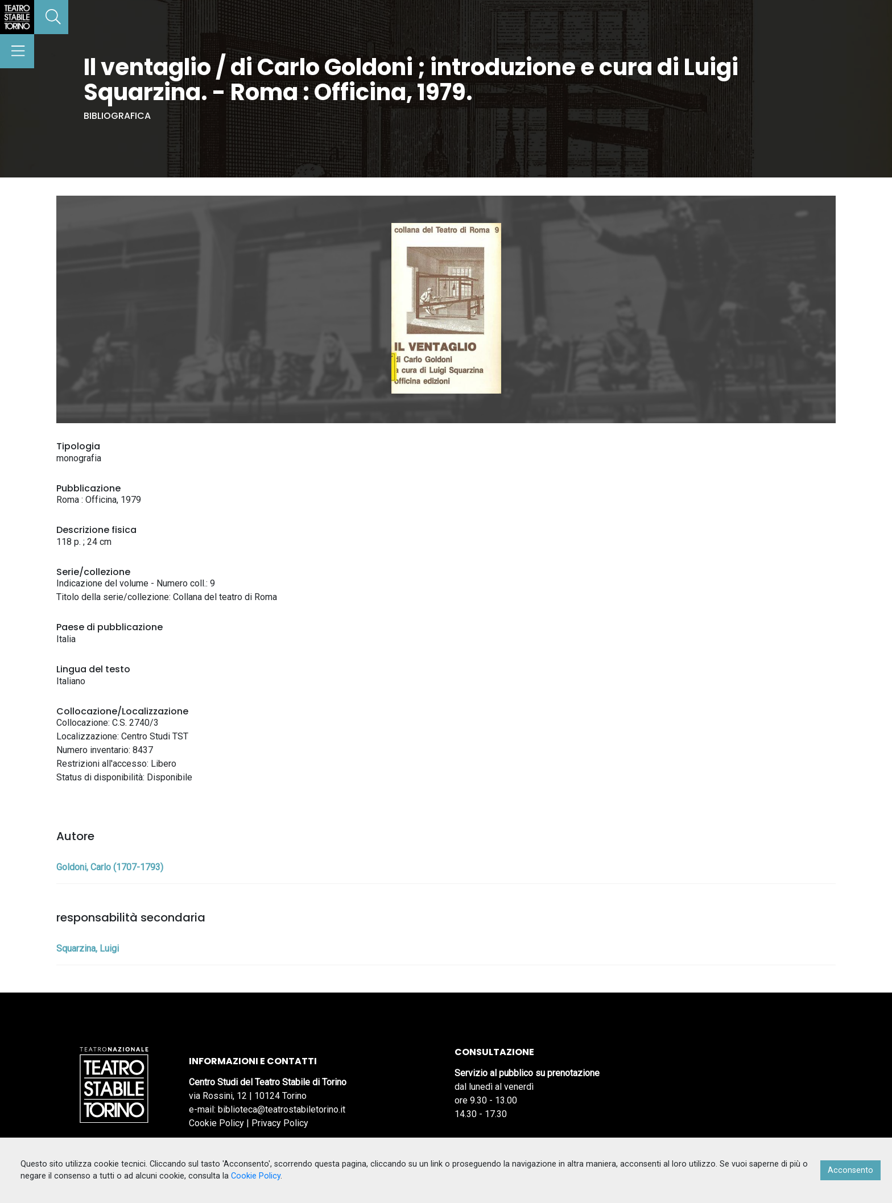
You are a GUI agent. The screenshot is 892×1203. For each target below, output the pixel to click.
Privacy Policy (279, 1123)
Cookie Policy (216, 1123)
